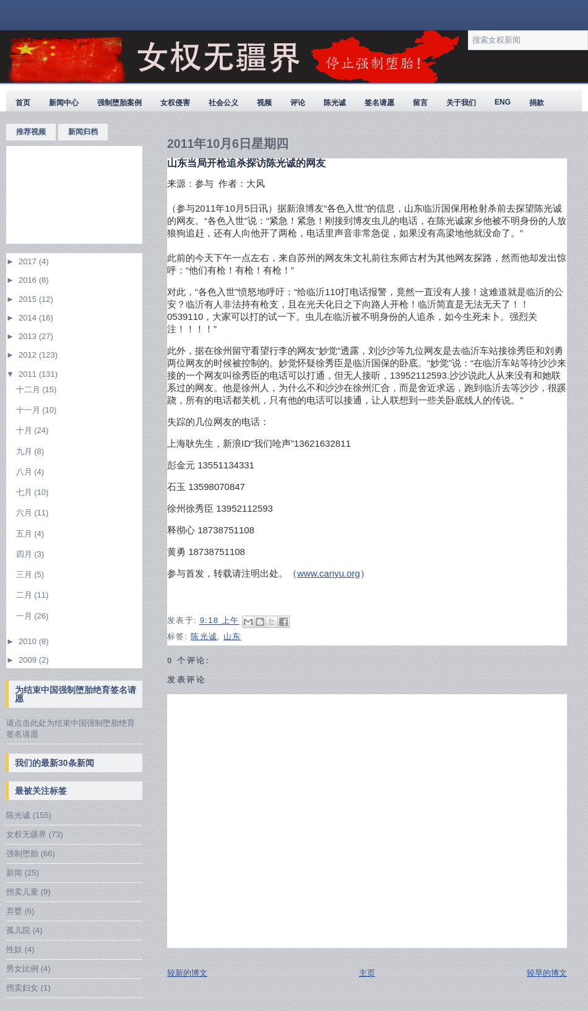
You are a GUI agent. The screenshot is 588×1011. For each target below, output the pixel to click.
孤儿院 (18, 930)
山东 (232, 636)
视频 (264, 102)
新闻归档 (83, 131)
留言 (420, 102)
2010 (29, 641)
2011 (29, 374)
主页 (367, 973)
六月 (25, 512)
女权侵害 (175, 102)
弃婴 (14, 911)
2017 (29, 261)
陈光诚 (335, 102)
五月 (25, 533)
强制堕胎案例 (119, 102)
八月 (25, 471)
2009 (29, 660)
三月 (25, 574)
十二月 (29, 389)
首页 (22, 102)
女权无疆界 (26, 834)
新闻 (14, 872)
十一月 (29, 410)
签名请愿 (379, 102)
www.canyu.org (328, 573)
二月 (25, 595)
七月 (25, 492)
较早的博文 (547, 973)
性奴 (14, 949)
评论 (297, 102)
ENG (503, 102)
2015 (29, 299)
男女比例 (22, 968)
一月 (25, 616)
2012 (29, 354)
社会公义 (223, 102)
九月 (25, 451)
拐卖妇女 (22, 987)
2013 (29, 336)
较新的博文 (187, 973)
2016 (29, 280)
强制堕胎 (22, 853)
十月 (25, 430)
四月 (25, 554)
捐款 (536, 102)
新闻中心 (64, 102)
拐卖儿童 (22, 892)
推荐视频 (31, 131)
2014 (29, 317)
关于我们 (461, 102)
